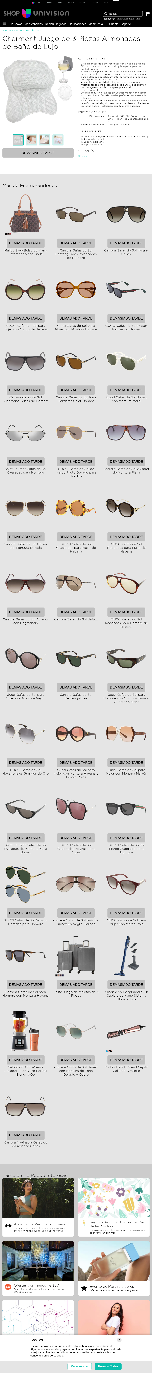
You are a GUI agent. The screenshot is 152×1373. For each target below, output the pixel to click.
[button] (5, 24)
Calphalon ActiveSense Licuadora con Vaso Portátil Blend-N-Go (25, 1071)
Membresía (95, 24)
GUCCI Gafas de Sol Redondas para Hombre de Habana (126, 623)
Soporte (126, 24)
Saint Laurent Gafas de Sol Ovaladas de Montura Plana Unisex (25, 849)
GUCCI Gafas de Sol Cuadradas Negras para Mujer (76, 849)
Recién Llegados (55, 24)
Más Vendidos (34, 24)
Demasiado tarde (38, 153)
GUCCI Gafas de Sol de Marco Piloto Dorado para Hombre (76, 473)
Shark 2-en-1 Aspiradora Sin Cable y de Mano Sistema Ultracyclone (126, 996)
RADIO (106, 3)
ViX (39, 3)
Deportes (83, 3)
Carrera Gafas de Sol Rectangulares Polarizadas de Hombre (76, 254)
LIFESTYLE (96, 3)
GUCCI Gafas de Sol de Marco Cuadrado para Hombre (126, 849)
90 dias (82, 156)
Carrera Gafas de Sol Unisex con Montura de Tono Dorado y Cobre (76, 1071)
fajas (131, 19)
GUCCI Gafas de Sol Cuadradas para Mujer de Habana (76, 548)
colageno (122, 19)
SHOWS (59, 3)
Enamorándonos (32, 30)
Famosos (70, 3)
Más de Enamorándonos (29, 186)
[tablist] (38, 140)
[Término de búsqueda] (123, 14)
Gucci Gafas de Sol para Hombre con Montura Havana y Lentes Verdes (126, 698)
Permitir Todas (108, 1366)
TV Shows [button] (15, 24)
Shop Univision (10, 30)
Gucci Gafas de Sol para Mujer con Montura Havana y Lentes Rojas (76, 774)
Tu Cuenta (112, 24)
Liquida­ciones (77, 24)
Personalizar (79, 1366)
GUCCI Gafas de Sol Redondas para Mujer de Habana (126, 548)
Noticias (48, 3)
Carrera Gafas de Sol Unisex (76, 619)
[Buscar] (105, 14)
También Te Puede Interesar (34, 1176)
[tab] (18, 139)
